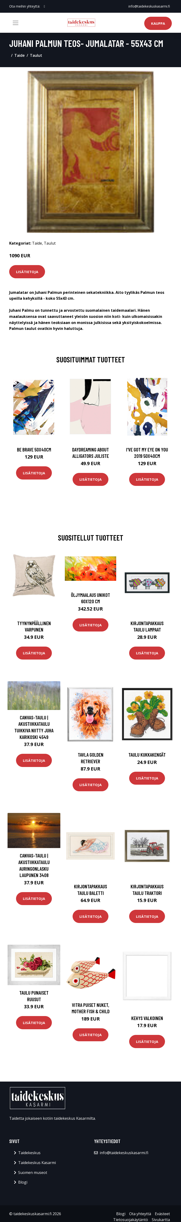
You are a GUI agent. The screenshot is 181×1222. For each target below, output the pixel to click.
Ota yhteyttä (140, 1213)
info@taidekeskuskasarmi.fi (149, 6)
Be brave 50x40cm (34, 449)
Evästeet (162, 1213)
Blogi (22, 1182)
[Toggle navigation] (15, 22)
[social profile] (44, 6)
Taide (19, 55)
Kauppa (158, 23)
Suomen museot (32, 1172)
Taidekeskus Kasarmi (37, 1162)
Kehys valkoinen (147, 1018)
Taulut (36, 55)
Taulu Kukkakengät (147, 755)
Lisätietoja (27, 271)
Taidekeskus (29, 1152)
